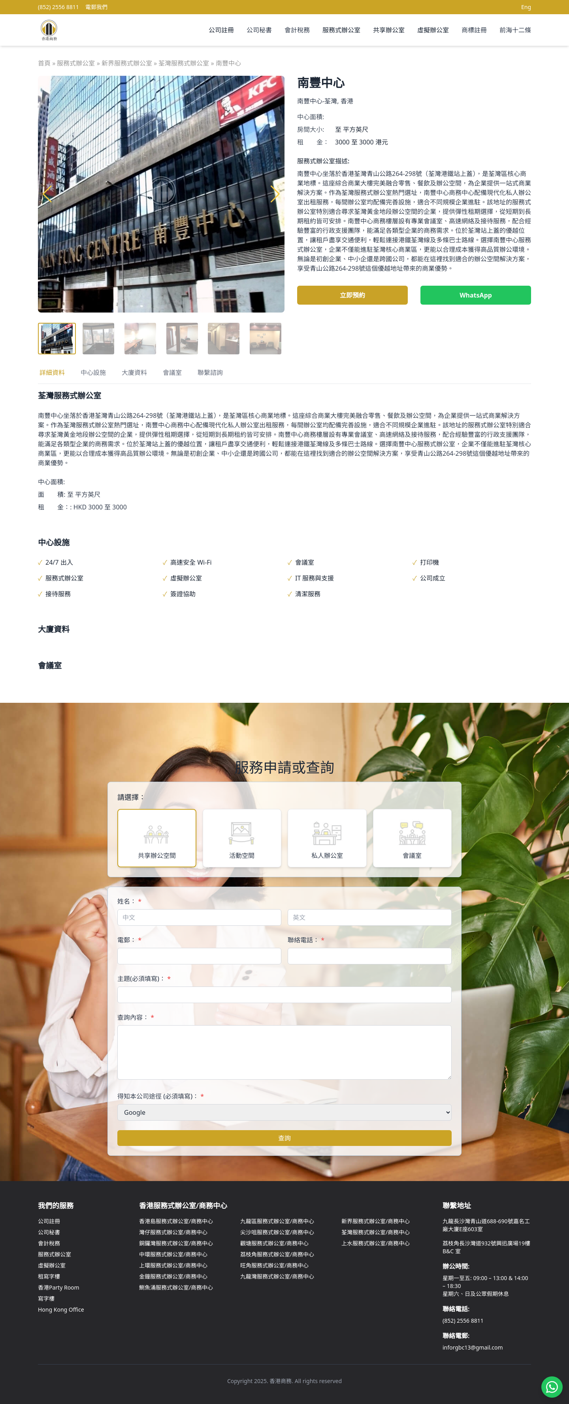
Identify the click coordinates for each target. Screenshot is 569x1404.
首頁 (44, 63)
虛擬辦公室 (433, 30)
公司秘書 (259, 30)
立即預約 (352, 295)
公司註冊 (221, 30)
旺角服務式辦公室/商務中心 (274, 1265)
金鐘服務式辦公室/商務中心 (173, 1276)
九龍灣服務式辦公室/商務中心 (277, 1276)
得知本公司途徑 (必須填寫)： (160, 1096)
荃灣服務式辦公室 (183, 63)
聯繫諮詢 (210, 372)
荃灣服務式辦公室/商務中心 (375, 1232)
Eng (526, 7)
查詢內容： (135, 1017)
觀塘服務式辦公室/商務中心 (274, 1243)
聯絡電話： (306, 940)
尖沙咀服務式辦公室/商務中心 (277, 1232)
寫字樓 (46, 1298)
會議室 (172, 372)
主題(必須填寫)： (144, 978)
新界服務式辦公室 (127, 63)
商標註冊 (474, 30)
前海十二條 (515, 30)
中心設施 (93, 372)
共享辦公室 (389, 30)
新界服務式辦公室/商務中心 (375, 1221)
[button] (275, 194)
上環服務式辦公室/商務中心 (173, 1265)
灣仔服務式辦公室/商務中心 (173, 1232)
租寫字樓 (49, 1276)
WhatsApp (476, 295)
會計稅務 (297, 30)
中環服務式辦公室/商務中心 (173, 1254)
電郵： (129, 940)
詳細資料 (52, 372)
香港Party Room (58, 1287)
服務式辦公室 (341, 30)
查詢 (284, 1138)
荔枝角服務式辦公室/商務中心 (277, 1254)
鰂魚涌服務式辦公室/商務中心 (176, 1287)
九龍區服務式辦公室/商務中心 (277, 1221)
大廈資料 (134, 372)
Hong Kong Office (61, 1309)
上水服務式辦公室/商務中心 (375, 1243)
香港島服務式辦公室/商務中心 (176, 1221)
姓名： (129, 901)
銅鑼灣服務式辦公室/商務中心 (176, 1243)
